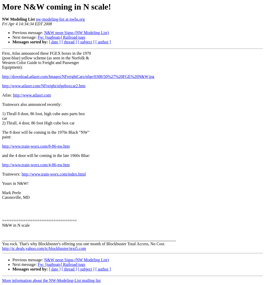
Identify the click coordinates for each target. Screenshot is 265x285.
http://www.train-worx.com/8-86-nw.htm (36, 146)
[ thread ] (69, 42)
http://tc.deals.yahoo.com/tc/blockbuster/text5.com (44, 248)
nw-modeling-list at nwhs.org (60, 19)
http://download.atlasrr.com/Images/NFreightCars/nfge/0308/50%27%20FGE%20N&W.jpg (78, 76)
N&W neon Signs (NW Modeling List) (76, 32)
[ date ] (55, 42)
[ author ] (103, 42)
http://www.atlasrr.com (32, 95)
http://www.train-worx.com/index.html (53, 174)
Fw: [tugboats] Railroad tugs (61, 37)
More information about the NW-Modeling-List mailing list (51, 280)
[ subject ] (86, 42)
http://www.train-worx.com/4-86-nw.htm (36, 165)
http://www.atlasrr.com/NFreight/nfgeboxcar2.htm (43, 86)
